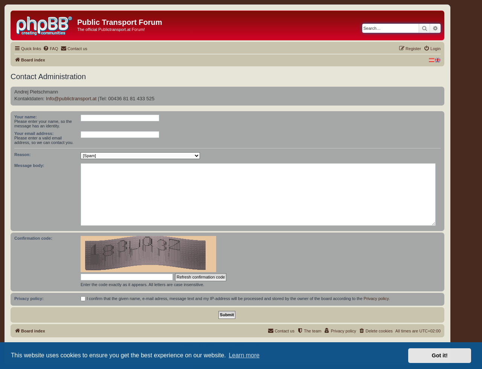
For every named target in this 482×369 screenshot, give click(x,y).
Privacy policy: (29, 298)
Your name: (25, 117)
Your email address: (33, 133)
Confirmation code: (33, 238)
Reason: (22, 154)
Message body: (29, 165)
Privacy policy (376, 298)
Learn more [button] (244, 355)
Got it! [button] (440, 355)
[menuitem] (50, 48)
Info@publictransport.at (71, 98)
